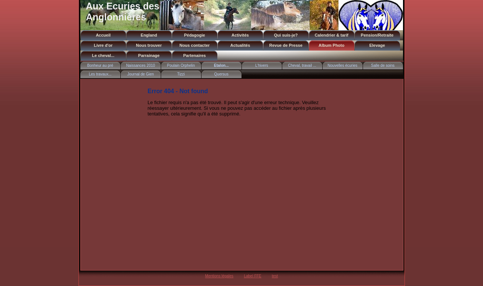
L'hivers (261, 65)
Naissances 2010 (140, 65)
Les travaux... (100, 74)
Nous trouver (149, 45)
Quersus (221, 74)
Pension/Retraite (377, 35)
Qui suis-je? (286, 35)
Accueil (103, 35)
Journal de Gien (140, 74)
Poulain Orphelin (181, 65)
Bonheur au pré (100, 65)
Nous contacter (194, 45)
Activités (240, 35)
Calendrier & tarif (331, 35)
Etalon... (221, 65)
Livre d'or (103, 45)
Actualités (240, 45)
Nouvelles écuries (342, 65)
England (149, 35)
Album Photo (331, 45)
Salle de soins (382, 65)
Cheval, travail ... (302, 65)
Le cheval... (103, 55)
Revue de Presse (285, 45)
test (275, 276)
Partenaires (194, 55)
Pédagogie (194, 35)
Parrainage (149, 55)
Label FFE (252, 276)
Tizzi (181, 74)
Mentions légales (219, 276)
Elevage (377, 45)
